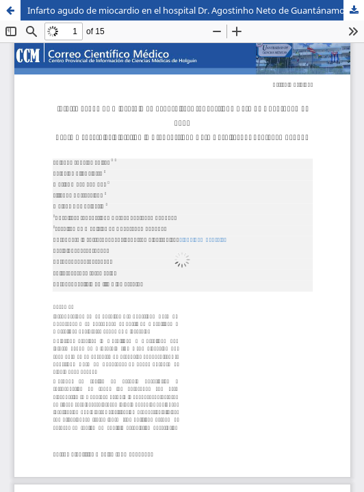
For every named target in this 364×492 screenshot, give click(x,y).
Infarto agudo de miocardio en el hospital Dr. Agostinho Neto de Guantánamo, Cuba (195, 10)
